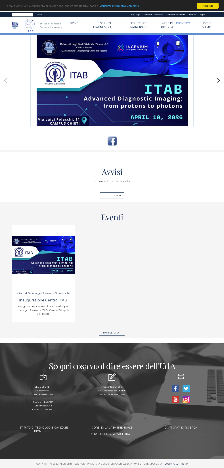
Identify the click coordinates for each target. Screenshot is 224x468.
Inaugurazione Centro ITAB (43, 300)
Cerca (39, 14)
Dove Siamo (206, 25)
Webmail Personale (153, 14)
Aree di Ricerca (167, 25)
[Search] (22, 14)
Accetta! (208, 6)
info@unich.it (115, 386)
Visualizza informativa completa (119, 6)
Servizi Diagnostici (102, 25)
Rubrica (192, 14)
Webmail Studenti (175, 14)
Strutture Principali (138, 25)
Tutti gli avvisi (112, 195)
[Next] (218, 80)
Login (202, 14)
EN (209, 14)
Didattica (183, 23)
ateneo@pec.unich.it (115, 390)
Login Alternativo (176, 463)
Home (74, 23)
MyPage (135, 14)
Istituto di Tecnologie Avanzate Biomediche (43, 293)
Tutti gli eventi (112, 332)
